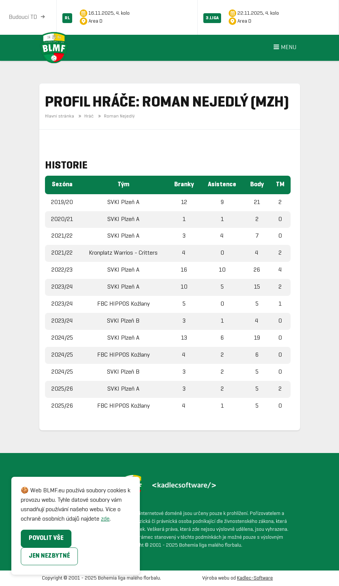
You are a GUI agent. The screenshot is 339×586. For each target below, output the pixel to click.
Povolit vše (46, 538)
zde (105, 519)
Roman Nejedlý (115, 116)
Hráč (85, 116)
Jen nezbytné (49, 556)
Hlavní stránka (59, 116)
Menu (284, 48)
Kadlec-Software (255, 578)
